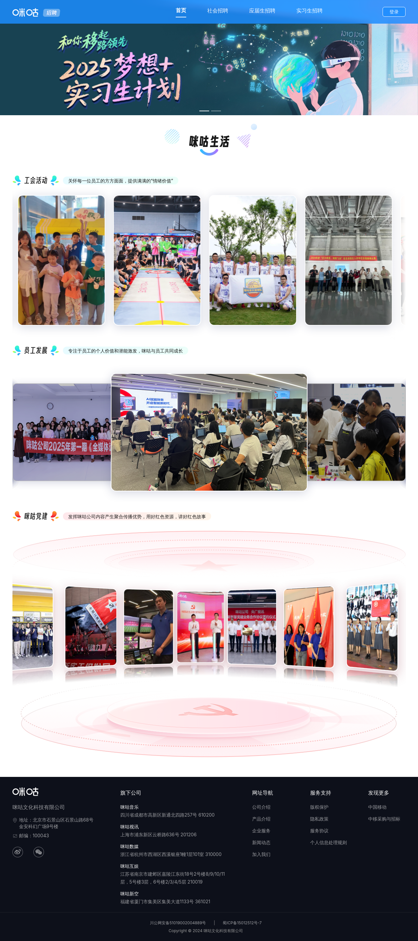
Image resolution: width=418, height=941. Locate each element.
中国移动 (377, 807)
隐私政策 (319, 819)
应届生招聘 (262, 10)
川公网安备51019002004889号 (178, 922)
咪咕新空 (129, 893)
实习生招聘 (309, 10)
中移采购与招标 (384, 819)
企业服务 (261, 830)
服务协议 (319, 830)
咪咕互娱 (129, 866)
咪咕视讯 (129, 826)
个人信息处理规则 (328, 842)
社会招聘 (217, 10)
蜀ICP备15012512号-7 (242, 922)
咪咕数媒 (129, 846)
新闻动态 (261, 842)
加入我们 (261, 854)
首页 (181, 10)
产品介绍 (261, 819)
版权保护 (319, 807)
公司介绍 (261, 807)
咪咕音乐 (129, 807)
